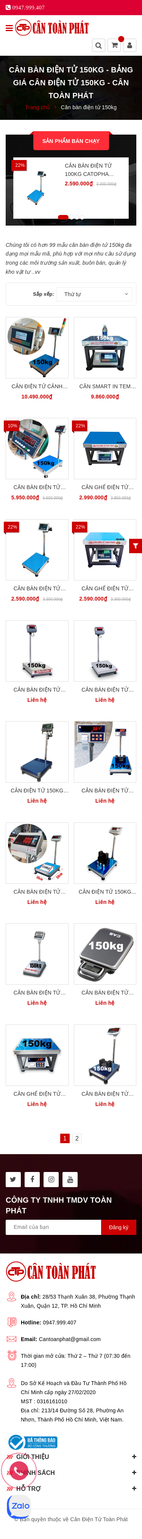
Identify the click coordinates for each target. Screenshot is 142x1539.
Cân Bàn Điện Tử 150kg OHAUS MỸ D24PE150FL (104, 690)
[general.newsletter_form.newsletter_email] (71, 1227)
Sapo (88, 1528)
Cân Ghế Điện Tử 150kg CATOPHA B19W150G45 (104, 487)
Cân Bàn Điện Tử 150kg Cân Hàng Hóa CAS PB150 (105, 993)
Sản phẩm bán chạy (71, 141)
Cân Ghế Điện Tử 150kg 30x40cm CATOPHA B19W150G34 (105, 589)
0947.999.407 (59, 1322)
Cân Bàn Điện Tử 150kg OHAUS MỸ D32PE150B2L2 (37, 690)
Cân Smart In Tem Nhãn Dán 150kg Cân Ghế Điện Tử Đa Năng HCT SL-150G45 (105, 387)
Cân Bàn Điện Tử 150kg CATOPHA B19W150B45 (37, 589)
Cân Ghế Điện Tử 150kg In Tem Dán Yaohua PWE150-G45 (37, 1094)
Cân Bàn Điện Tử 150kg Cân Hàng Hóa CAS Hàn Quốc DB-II (37, 993)
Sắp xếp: (43, 294)
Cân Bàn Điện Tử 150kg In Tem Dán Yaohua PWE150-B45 (105, 791)
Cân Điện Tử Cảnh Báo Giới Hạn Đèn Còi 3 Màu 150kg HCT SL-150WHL (37, 387)
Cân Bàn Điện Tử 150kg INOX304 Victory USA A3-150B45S (37, 487)
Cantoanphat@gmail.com (70, 1339)
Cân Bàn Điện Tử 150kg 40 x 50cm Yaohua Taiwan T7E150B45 (37, 892)
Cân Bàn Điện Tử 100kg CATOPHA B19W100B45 (88, 170)
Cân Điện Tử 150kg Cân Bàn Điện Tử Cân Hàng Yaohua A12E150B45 (105, 892)
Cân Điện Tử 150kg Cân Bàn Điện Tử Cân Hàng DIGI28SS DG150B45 (37, 791)
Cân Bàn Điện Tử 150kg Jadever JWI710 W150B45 (104, 1094)
